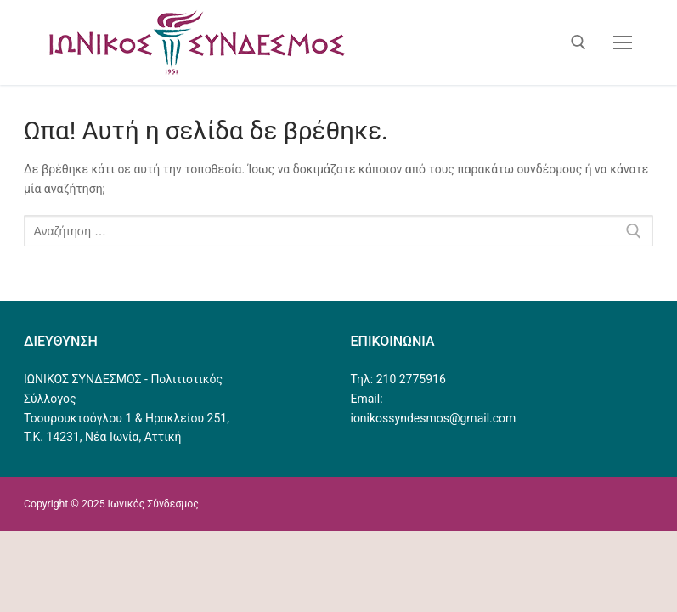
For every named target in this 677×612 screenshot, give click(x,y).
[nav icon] (622, 42)
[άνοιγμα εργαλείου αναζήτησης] (578, 42)
